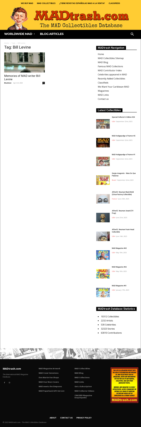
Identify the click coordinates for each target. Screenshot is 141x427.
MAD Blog (103, 62)
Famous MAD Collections (110, 66)
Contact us (103, 98)
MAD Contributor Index (110, 70)
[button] (132, 34)
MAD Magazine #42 (119, 267)
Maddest (7, 83)
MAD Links (103, 94)
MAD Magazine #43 (119, 248)
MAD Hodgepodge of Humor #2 (123, 136)
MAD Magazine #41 (119, 286)
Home (6, 43)
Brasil (114, 180)
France (114, 199)
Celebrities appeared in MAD (112, 74)
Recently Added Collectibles (111, 78)
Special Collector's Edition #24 (123, 117)
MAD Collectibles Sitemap (111, 58)
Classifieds (103, 82)
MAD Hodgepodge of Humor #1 (123, 155)
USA (113, 121)
